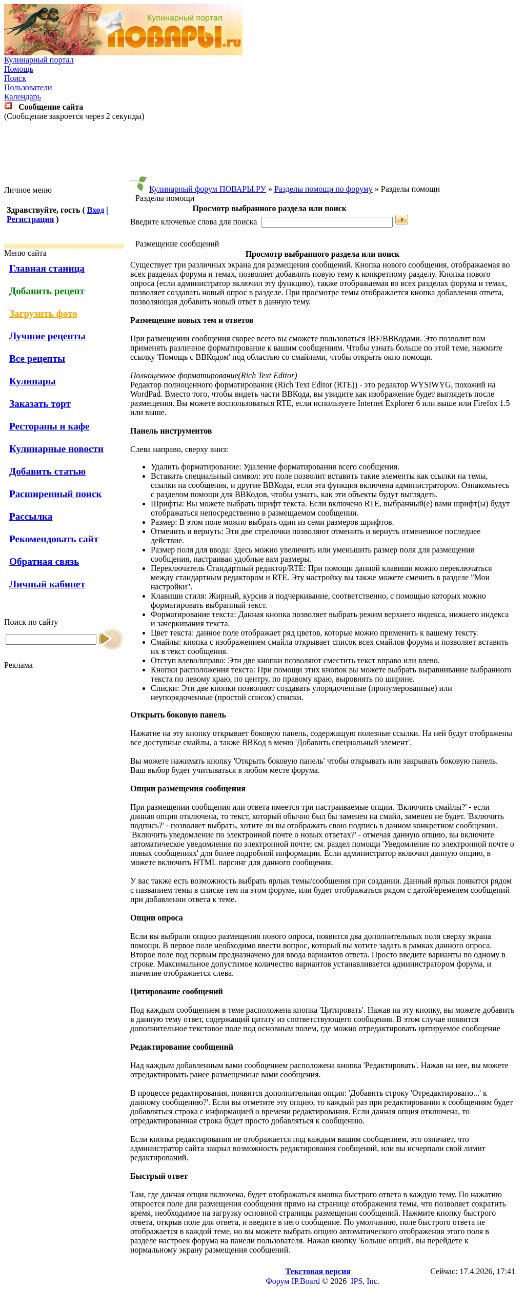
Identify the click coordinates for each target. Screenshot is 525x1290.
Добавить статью (47, 471)
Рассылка (30, 516)
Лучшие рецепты (47, 336)
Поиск (15, 78)
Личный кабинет (47, 584)
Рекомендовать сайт (53, 539)
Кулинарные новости (56, 448)
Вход (95, 210)
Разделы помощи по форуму (323, 189)
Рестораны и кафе (49, 426)
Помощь (18, 69)
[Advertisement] (262, 153)
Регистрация (30, 219)
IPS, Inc (364, 1281)
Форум (277, 1281)
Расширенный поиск (55, 493)
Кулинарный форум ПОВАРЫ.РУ (207, 189)
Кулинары (32, 381)
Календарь (22, 96)
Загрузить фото (43, 313)
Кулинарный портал (39, 59)
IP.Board (305, 1281)
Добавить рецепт (47, 290)
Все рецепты (37, 358)
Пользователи (28, 87)
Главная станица (47, 268)
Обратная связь (44, 561)
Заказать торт (40, 403)
